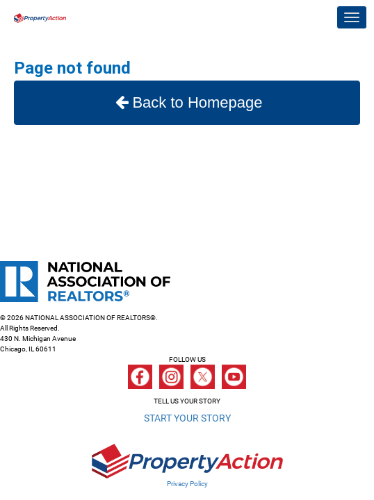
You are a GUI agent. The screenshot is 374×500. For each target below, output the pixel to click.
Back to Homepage (186, 102)
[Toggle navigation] (351, 17)
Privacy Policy (187, 484)
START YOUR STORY (187, 418)
